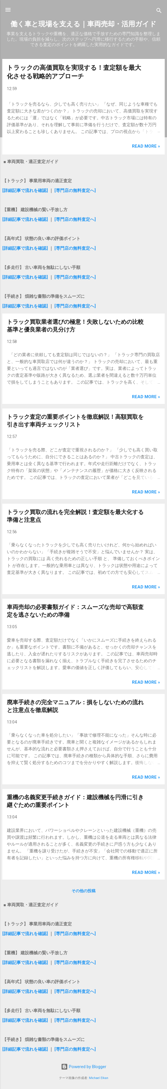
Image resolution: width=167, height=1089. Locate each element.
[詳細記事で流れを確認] (25, 190)
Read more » (146, 146)
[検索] (159, 11)
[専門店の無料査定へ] (75, 190)
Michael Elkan (98, 1078)
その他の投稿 (83, 890)
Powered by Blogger (83, 1066)
